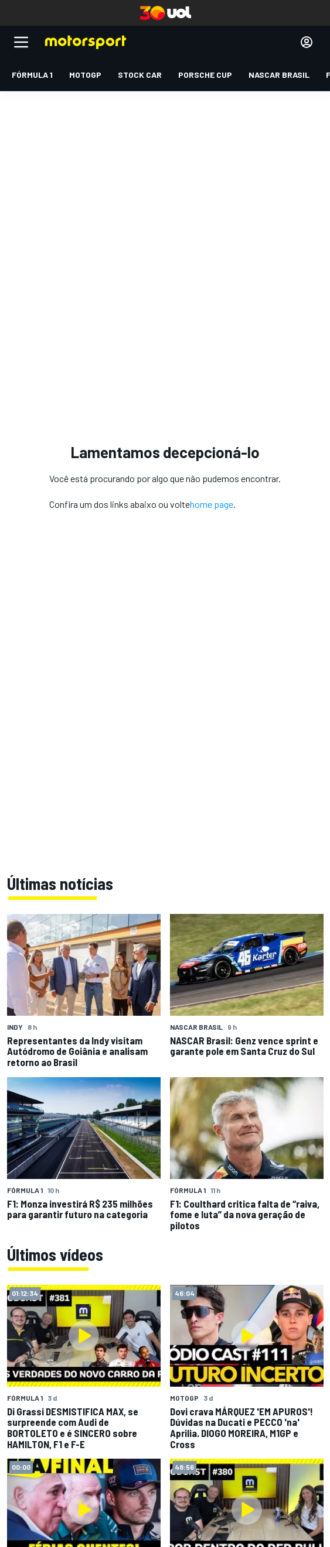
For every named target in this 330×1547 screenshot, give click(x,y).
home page (211, 504)
